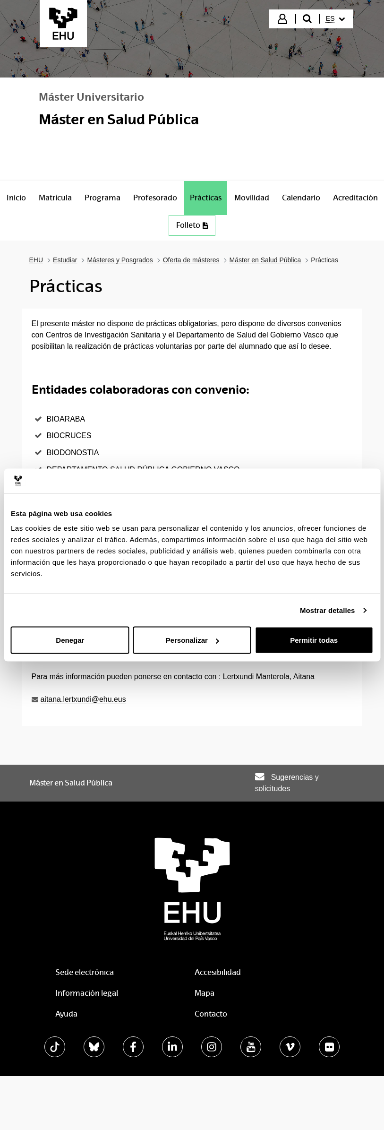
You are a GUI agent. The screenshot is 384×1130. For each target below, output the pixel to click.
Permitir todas (314, 640)
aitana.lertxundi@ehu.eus (83, 699)
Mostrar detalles (327, 610)
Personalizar (192, 640)
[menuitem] (335, 18)
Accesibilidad (218, 972)
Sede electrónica (84, 972)
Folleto (192, 225)
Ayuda (66, 1013)
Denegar (70, 640)
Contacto (211, 1013)
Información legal (86, 993)
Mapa (204, 993)
